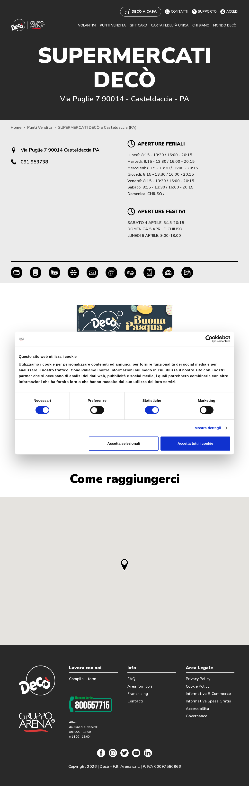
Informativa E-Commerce (208, 693)
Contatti (135, 701)
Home (16, 127)
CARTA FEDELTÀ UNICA (169, 25)
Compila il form (82, 679)
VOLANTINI (87, 25)
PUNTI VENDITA (113, 25)
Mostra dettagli (208, 428)
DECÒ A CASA (141, 11)
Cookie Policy (197, 686)
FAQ (131, 679)
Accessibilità (197, 708)
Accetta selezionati (123, 443)
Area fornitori (139, 686)
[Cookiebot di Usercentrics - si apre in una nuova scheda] (209, 338)
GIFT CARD (138, 25)
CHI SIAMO (200, 25)
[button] (124, 564)
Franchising (137, 693)
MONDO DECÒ (224, 25)
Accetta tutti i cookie (195, 443)
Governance (196, 716)
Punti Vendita (39, 127)
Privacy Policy (198, 679)
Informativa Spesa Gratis (208, 701)
